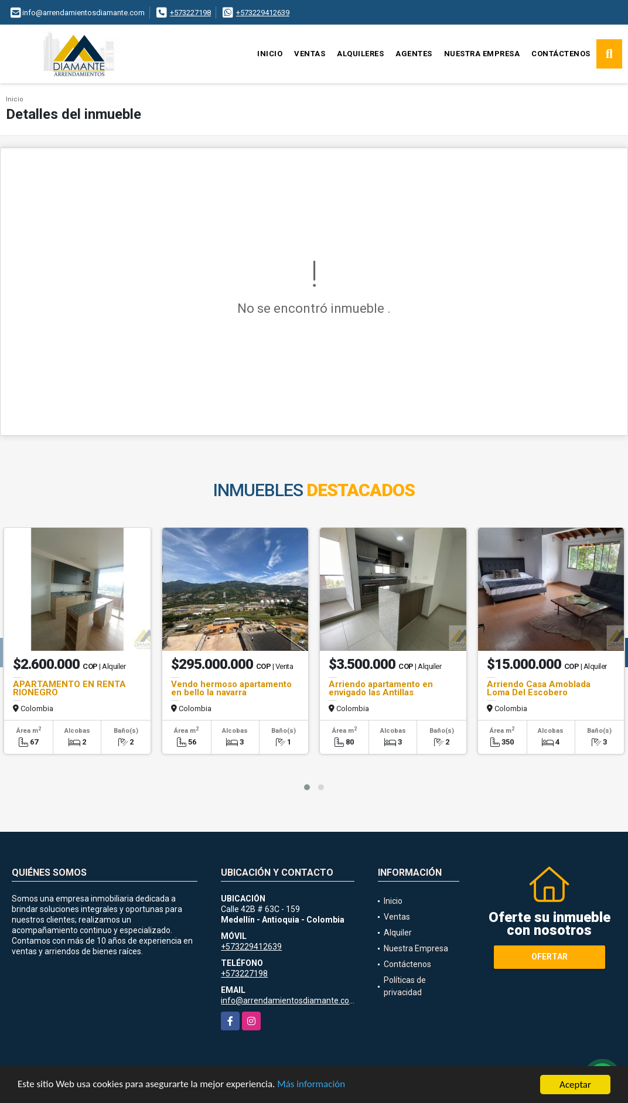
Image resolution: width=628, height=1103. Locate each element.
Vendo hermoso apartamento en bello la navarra (231, 688)
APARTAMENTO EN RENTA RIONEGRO (69, 688)
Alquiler (398, 932)
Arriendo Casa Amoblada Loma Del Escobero (539, 688)
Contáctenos (561, 53)
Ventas (309, 53)
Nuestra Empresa (482, 53)
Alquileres (360, 53)
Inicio (269, 53)
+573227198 (190, 12)
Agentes (413, 53)
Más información (312, 1086)
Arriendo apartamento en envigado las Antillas (381, 688)
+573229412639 (262, 12)
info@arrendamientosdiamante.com (289, 1000)
